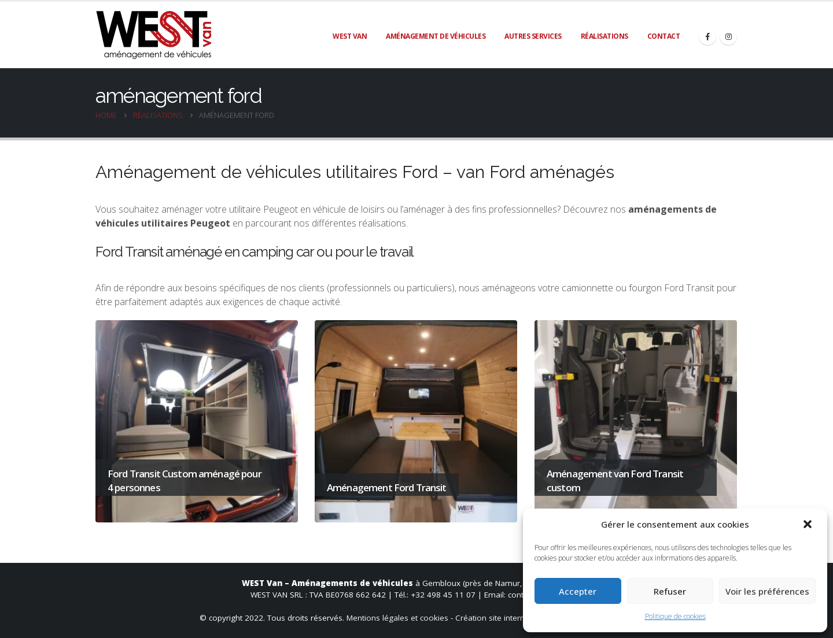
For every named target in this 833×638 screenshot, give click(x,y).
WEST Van (350, 36)
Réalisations (604, 36)
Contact (663, 36)
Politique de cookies (675, 616)
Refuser (670, 591)
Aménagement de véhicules (435, 36)
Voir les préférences (767, 591)
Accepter (577, 591)
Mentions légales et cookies (397, 618)
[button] (809, 524)
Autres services (533, 36)
